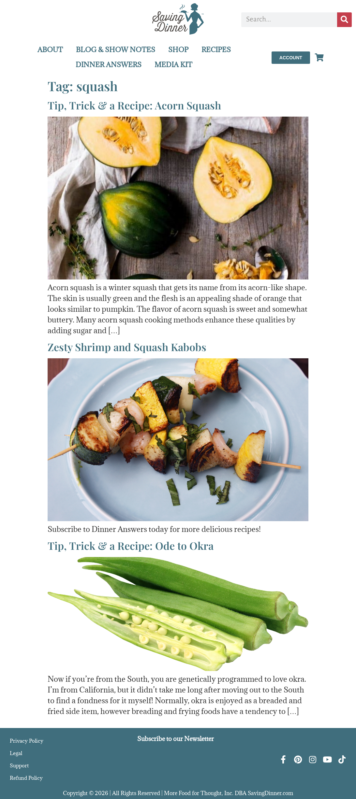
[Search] (344, 19)
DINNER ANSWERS (108, 64)
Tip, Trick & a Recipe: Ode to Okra (131, 545)
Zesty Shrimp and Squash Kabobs (127, 347)
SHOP (178, 49)
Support (19, 765)
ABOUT (50, 49)
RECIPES (216, 49)
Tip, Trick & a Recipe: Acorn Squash (134, 105)
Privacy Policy (26, 740)
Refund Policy (26, 778)
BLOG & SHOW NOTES (115, 49)
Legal (16, 753)
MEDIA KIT (173, 64)
